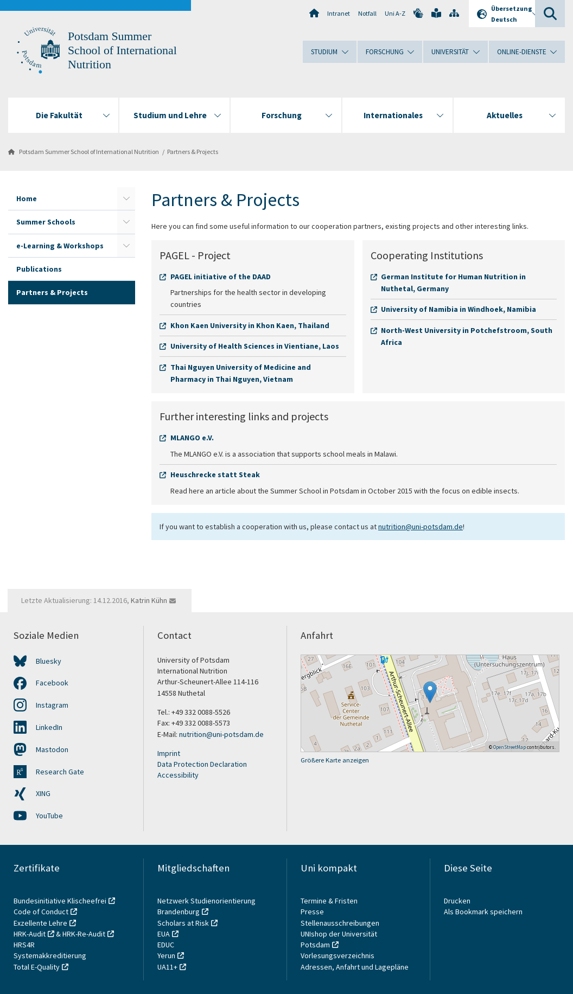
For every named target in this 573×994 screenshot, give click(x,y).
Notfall (367, 13)
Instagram (52, 705)
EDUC (165, 945)
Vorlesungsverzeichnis (338, 955)
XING (43, 793)
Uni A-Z (395, 13)
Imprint (168, 753)
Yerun (166, 955)
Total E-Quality (37, 967)
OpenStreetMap (509, 747)
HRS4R (24, 945)
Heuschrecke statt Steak (215, 474)
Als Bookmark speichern (483, 911)
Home (26, 198)
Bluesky (48, 661)
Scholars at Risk (183, 923)
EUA (163, 934)
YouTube (49, 815)
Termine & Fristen (330, 901)
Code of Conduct (41, 911)
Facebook (52, 683)
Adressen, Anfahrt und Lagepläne (355, 967)
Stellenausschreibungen (340, 923)
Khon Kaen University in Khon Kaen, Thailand (249, 325)
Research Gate (60, 772)
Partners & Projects (192, 152)
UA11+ (167, 967)
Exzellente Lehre (40, 923)
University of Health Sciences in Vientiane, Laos (254, 346)
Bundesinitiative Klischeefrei (60, 901)
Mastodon (52, 749)
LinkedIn (49, 727)
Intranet (338, 13)
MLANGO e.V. (192, 438)
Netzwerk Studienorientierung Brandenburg (206, 906)
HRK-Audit (30, 934)
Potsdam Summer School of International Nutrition (122, 50)
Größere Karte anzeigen (335, 760)
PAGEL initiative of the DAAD (220, 276)
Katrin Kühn (149, 600)
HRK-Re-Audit (83, 934)
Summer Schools (45, 222)
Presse (313, 911)
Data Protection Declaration (202, 764)
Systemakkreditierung (50, 955)
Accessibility (178, 775)
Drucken (457, 901)
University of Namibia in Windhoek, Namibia (458, 309)
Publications (39, 269)
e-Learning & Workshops (60, 246)
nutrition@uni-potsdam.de (420, 526)
